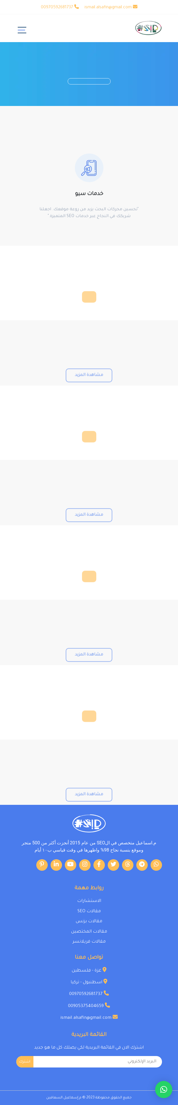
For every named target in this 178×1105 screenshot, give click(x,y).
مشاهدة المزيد (89, 387)
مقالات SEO (89, 911)
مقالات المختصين (89, 931)
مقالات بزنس (89, 921)
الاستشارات (89, 901)
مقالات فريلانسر (89, 941)
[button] (163, 1089)
